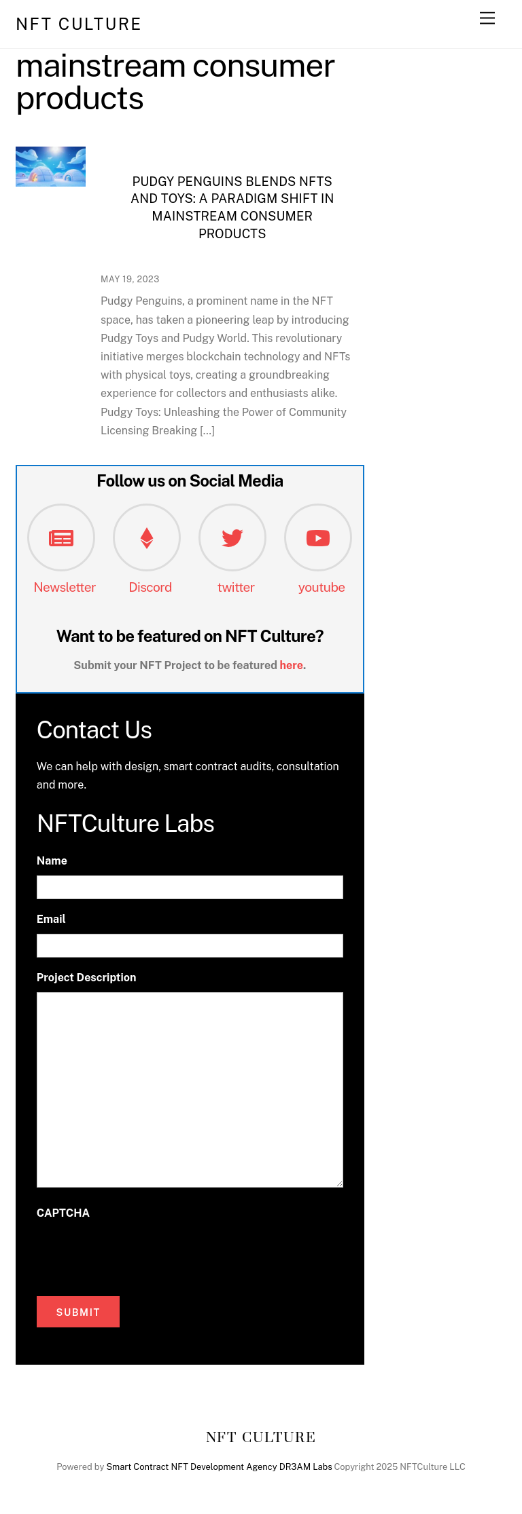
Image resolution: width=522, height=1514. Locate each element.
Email (51, 919)
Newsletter (64, 587)
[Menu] (487, 18)
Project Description (87, 977)
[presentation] (140, 1254)
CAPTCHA (63, 1213)
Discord (150, 587)
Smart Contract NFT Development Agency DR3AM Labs (219, 1467)
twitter (236, 587)
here (292, 665)
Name (52, 860)
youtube (321, 587)
